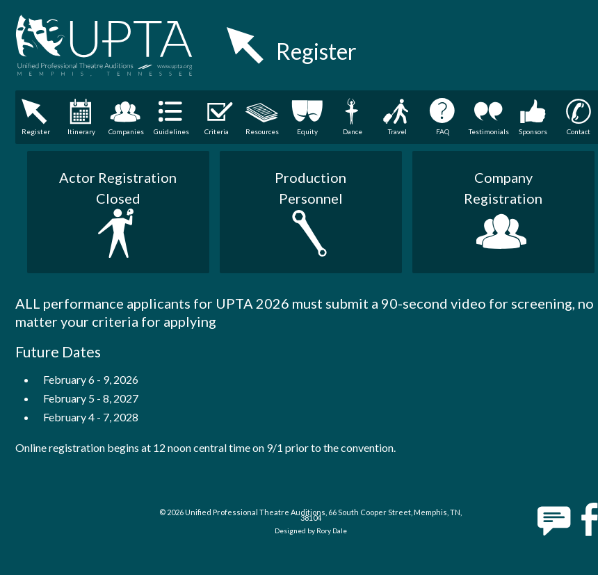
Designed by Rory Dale (311, 530)
